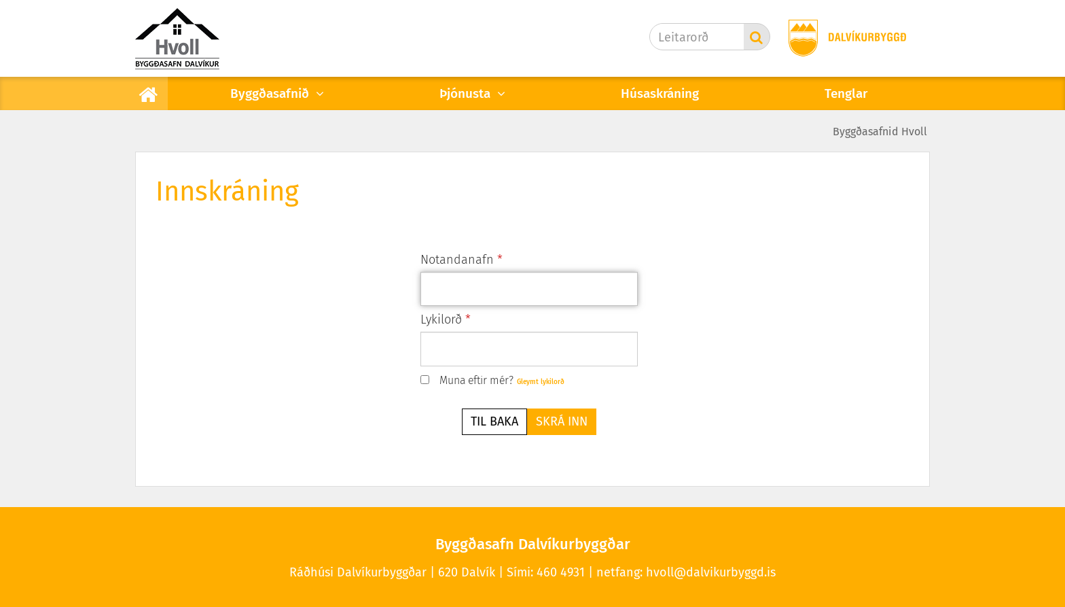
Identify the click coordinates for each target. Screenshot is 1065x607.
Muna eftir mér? (476, 380)
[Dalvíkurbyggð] (842, 39)
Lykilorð (441, 319)
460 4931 (561, 572)
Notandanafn (457, 259)
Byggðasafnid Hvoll (880, 131)
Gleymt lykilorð (540, 382)
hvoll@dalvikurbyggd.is (711, 572)
